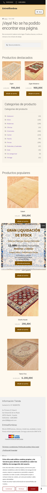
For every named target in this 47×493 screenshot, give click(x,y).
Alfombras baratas (23, 263)
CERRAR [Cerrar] (43, 226)
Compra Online (14, 252)
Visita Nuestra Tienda (30, 252)
